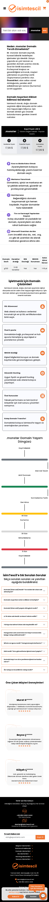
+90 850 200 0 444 (24, 815)
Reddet (33, 896)
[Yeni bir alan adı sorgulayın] (14, 30)
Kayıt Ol (40, 837)
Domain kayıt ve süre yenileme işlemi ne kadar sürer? (23, 660)
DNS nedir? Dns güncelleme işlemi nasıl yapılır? (23, 651)
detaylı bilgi (14, 892)
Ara (44, 30)
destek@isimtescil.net (24, 824)
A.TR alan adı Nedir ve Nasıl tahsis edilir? (20, 616)
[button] (43, 896)
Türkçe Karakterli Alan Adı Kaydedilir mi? (21, 625)
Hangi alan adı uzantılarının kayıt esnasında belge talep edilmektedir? (22, 634)
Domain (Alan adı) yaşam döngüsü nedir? (21, 608)
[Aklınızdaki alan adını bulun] (20, 837)
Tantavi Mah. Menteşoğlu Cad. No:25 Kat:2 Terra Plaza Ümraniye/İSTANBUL (24, 874)
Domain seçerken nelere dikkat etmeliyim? (21, 600)
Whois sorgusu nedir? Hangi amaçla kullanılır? (23, 643)
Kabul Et (15, 896)
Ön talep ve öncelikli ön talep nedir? (18, 670)
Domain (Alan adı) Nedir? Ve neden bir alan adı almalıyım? (23, 591)
